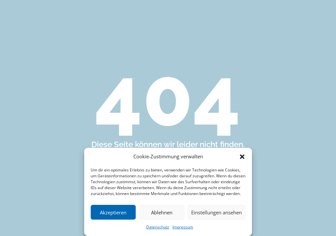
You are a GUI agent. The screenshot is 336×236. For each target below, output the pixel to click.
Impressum (182, 227)
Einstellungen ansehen (216, 212)
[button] (242, 156)
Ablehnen (161, 212)
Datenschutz (157, 227)
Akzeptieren (113, 212)
